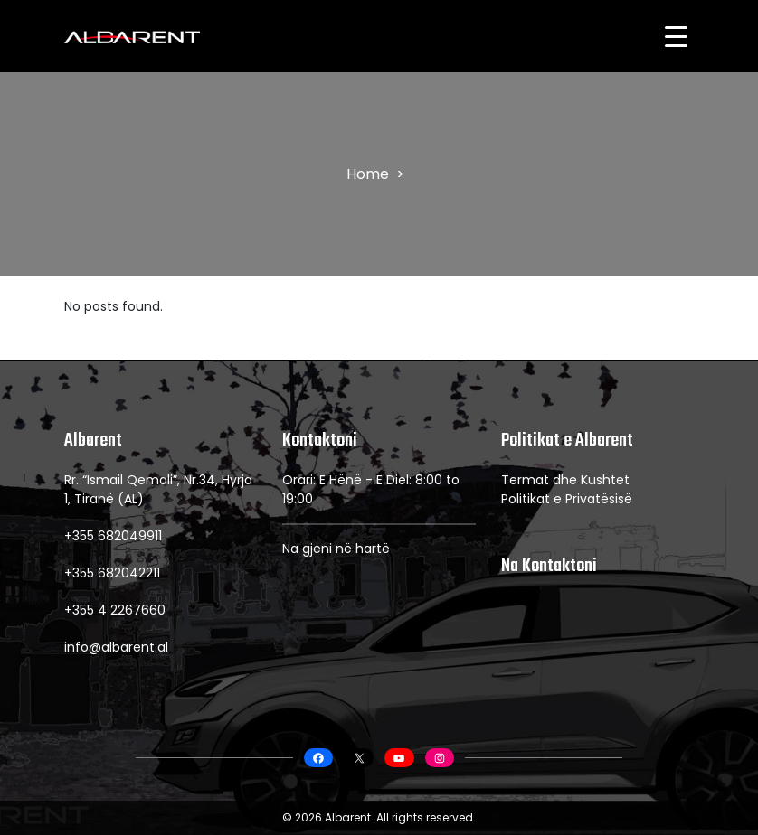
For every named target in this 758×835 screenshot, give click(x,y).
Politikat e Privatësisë (566, 499)
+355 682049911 (113, 536)
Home (367, 174)
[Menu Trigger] (676, 36)
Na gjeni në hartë (336, 548)
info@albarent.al (116, 647)
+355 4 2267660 (115, 610)
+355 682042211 (112, 573)
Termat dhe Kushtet (565, 480)
